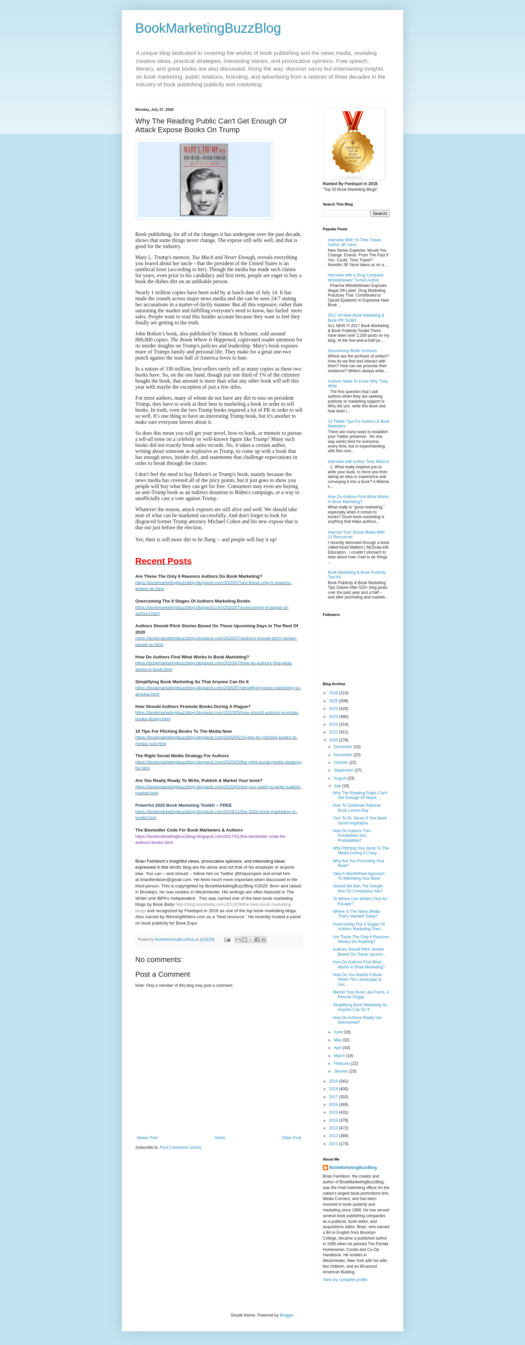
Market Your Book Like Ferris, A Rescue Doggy (361, 994)
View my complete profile (345, 1279)
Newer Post (147, 1137)
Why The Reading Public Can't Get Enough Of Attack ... (360, 795)
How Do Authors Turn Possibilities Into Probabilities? (352, 835)
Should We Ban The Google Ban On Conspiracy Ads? (358, 888)
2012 (334, 1135)
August (341, 778)
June (339, 1032)
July (338, 786)
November (344, 755)
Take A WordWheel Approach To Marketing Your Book (359, 876)
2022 (334, 724)
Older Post (291, 1137)
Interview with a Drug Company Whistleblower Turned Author (356, 277)
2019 (334, 1081)
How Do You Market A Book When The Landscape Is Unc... (357, 979)
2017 (334, 1097)
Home (220, 1137)
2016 (334, 1104)
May (338, 1040)
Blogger (286, 1315)
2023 (334, 716)
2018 (334, 1089)
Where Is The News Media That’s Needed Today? (356, 914)
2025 (334, 701)
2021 (334, 732)
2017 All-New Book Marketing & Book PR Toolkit (356, 317)
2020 (334, 740)
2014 (334, 1120)
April (338, 1047)
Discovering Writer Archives (352, 350)
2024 (334, 708)
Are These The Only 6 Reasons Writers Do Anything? (361, 939)
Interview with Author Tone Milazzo (358, 461)
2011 (334, 1143)
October (341, 762)
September (344, 770)
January (341, 1071)
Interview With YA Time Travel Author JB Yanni (354, 242)
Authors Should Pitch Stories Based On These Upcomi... (359, 951)
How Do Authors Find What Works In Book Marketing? (358, 499)
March (340, 1055)
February (342, 1063)
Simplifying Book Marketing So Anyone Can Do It (360, 1007)
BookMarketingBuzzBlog (208, 28)
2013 (334, 1128)
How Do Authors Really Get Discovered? (357, 1020)
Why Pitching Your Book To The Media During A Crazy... (361, 850)
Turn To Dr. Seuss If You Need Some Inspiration (360, 820)
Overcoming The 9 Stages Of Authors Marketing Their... (359, 926)
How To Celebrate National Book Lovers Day (357, 807)
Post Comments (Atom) (181, 1147)
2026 (334, 693)
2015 (334, 1112)
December (344, 746)
